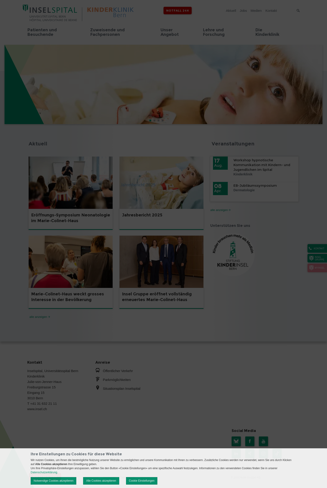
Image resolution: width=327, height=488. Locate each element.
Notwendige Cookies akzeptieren (53, 480)
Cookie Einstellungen (142, 480)
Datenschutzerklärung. (44, 472)
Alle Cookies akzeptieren (101, 480)
